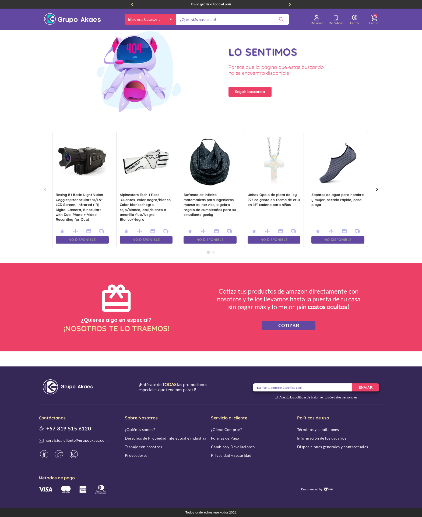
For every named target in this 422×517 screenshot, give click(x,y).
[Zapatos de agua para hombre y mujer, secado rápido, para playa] (337, 204)
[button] (208, 267)
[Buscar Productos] (281, 19)
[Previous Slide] (132, 4)
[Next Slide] (290, 4)
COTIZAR (288, 340)
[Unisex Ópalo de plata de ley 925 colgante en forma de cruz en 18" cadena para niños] (274, 204)
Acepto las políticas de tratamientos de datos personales (318, 397)
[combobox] (232, 19)
